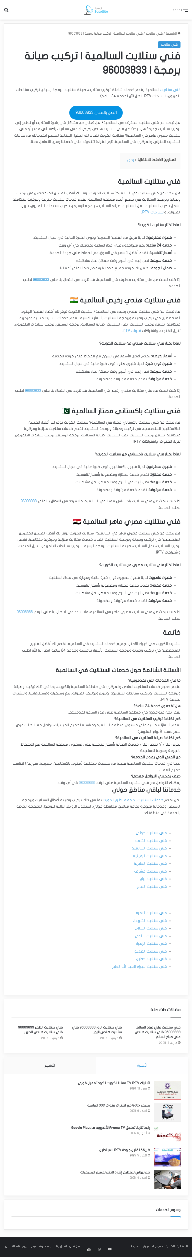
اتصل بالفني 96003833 (96, 112)
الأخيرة (142, 1065)
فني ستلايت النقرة (151, 913)
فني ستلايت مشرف (150, 871)
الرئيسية (173, 33)
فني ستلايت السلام (151, 928)
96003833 (41, 280)
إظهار (130, 160)
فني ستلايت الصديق (150, 951)
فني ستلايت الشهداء (150, 921)
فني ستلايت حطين (151, 959)
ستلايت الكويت (174, 1248)
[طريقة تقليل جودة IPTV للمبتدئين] (166, 1158)
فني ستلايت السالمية (149, 848)
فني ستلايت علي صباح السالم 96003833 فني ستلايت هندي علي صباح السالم (157, 1032)
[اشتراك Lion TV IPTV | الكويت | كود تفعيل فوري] (166, 1091)
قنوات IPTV (132, 331)
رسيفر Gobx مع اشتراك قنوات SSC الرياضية (117, 1106)
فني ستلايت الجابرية (150, 863)
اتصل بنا (61, 1248)
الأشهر (50, 1065)
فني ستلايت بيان (153, 879)
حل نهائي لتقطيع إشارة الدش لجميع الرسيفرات (114, 1173)
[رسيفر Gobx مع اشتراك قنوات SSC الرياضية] (166, 1113)
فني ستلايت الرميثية (150, 856)
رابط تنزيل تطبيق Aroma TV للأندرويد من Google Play (109, 1129)
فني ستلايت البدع (152, 887)
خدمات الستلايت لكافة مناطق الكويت (133, 800)
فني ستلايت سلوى (151, 936)
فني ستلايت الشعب (150, 841)
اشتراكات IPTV (153, 212)
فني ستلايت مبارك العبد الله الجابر (139, 967)
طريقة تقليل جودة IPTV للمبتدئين (123, 1151)
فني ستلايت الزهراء (151, 943)
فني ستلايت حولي (151, 833)
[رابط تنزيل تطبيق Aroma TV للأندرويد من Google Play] (166, 1135)
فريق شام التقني (17, 1248)
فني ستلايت (154, 33)
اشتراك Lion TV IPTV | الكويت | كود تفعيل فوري (113, 1084)
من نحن (74, 1248)
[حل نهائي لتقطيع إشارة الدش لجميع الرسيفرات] (166, 1180)
